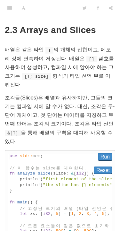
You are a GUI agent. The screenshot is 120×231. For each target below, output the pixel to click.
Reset (103, 170)
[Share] (110, 8)
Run (105, 156)
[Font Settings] (23, 8)
